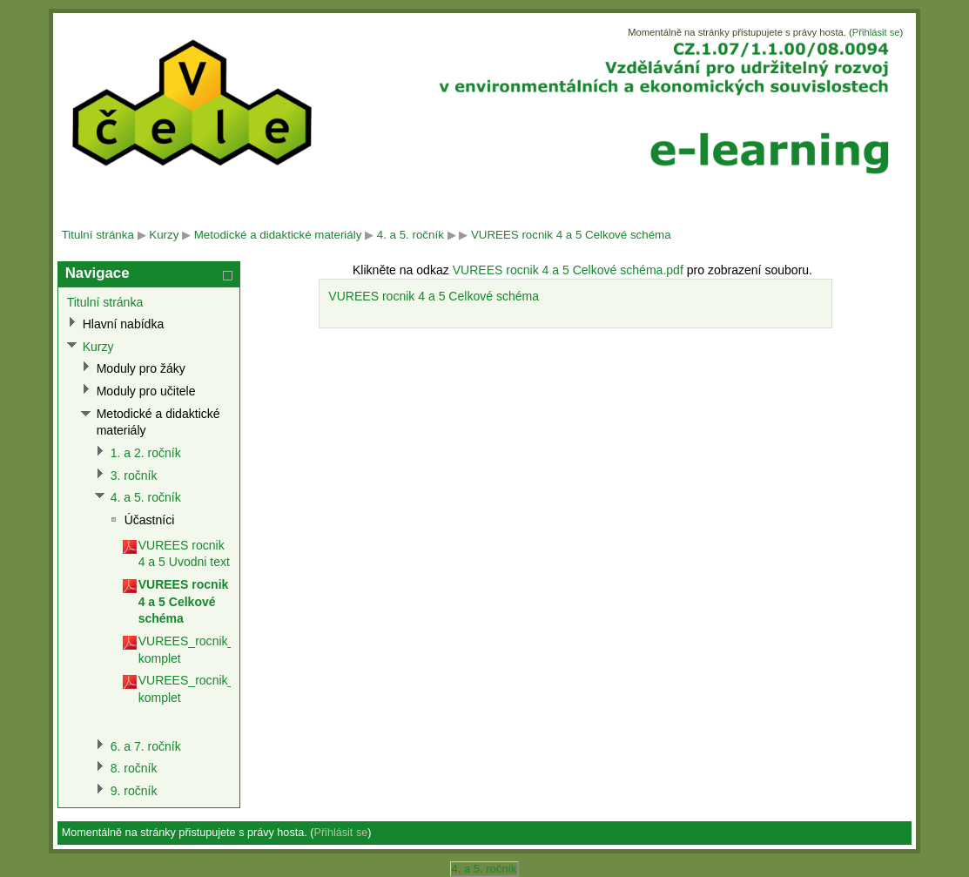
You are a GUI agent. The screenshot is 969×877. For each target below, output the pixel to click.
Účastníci (149, 520)
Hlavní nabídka (124, 324)
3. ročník (134, 475)
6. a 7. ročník (146, 746)
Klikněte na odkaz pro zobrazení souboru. (582, 270)
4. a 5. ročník (410, 234)
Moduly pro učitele (146, 391)
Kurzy (163, 234)
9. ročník (134, 791)
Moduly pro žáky (141, 368)
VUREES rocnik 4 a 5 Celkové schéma (571, 234)
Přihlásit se (876, 32)
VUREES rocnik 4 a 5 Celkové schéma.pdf (568, 270)
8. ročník (134, 768)
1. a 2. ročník (146, 453)
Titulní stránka (98, 234)
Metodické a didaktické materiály (278, 234)
